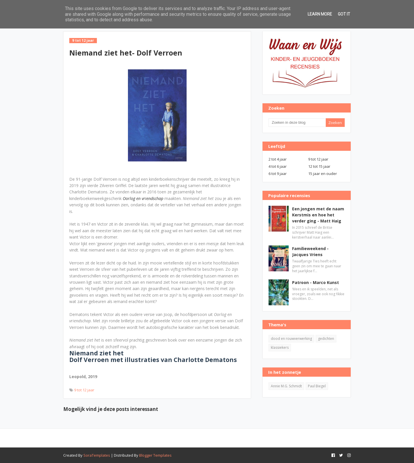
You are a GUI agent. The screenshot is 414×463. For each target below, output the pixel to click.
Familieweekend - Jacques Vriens (310, 251)
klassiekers (280, 347)
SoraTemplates (96, 455)
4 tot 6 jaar (278, 166)
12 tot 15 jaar (319, 166)
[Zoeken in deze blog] (297, 122)
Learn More (320, 14)
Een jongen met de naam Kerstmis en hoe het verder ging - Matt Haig (318, 215)
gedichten (326, 338)
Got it (344, 14)
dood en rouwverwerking (291, 338)
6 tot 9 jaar (278, 173)
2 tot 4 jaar (278, 159)
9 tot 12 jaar (84, 389)
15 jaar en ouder (322, 173)
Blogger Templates (155, 455)
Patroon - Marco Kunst (315, 282)
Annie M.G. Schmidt (286, 386)
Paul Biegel (317, 386)
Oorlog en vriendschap (143, 198)
